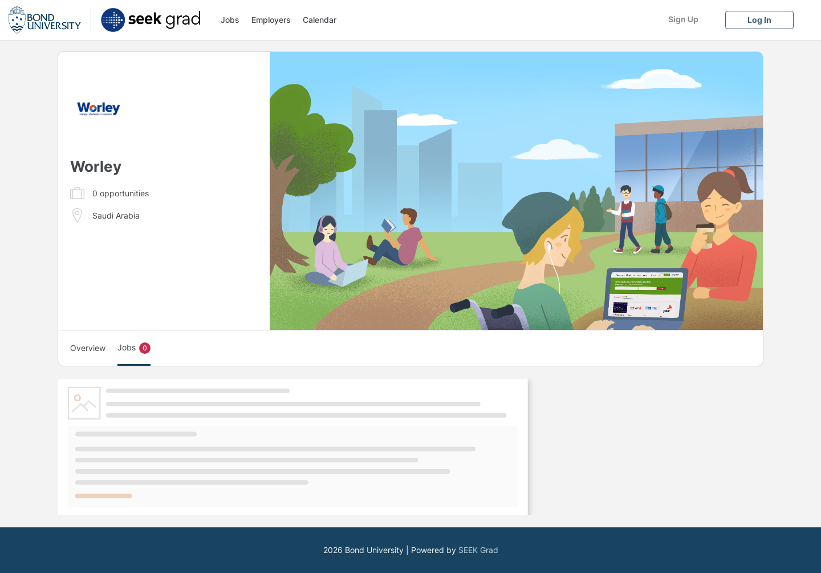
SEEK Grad (478, 550)
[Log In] (759, 20)
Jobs (230, 20)
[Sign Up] (683, 19)
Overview (87, 348)
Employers (271, 20)
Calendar (319, 20)
